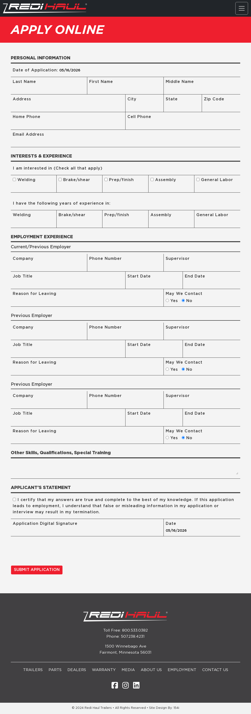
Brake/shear (74, 180)
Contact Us (215, 670)
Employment (182, 670)
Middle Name (180, 82)
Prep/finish (119, 180)
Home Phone (26, 117)
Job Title (23, 276)
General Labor (214, 180)
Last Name (24, 82)
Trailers (33, 670)
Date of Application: (35, 70)
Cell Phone (139, 117)
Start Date (139, 276)
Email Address (28, 134)
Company (23, 259)
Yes (173, 301)
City (132, 99)
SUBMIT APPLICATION (37, 570)
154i (176, 708)
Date (171, 524)
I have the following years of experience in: (62, 204)
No (188, 301)
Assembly (163, 180)
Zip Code (214, 99)
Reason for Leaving (34, 294)
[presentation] (48, 552)
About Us (151, 670)
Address (22, 99)
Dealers (76, 670)
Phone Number (105, 259)
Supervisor (178, 259)
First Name (101, 82)
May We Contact (184, 294)
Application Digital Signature (45, 524)
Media (128, 670)
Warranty (104, 670)
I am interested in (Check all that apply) (57, 168)
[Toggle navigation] (241, 8)
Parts (55, 670)
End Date (195, 276)
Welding (24, 180)
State (172, 99)
